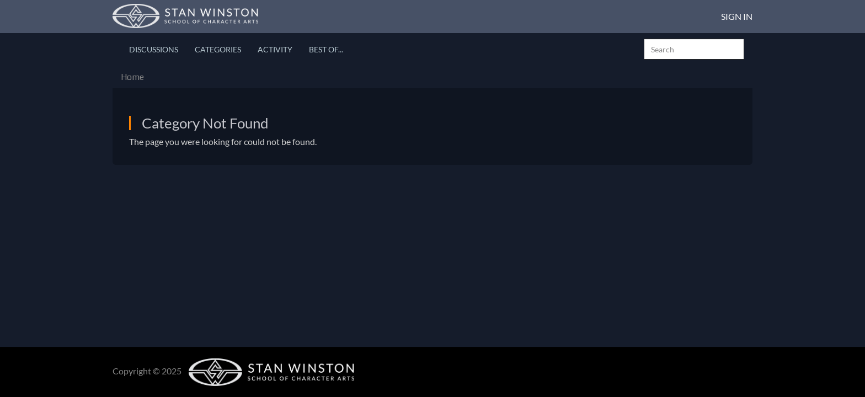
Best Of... (326, 49)
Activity (275, 49)
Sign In (736, 16)
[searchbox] (694, 49)
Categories (218, 49)
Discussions (153, 49)
